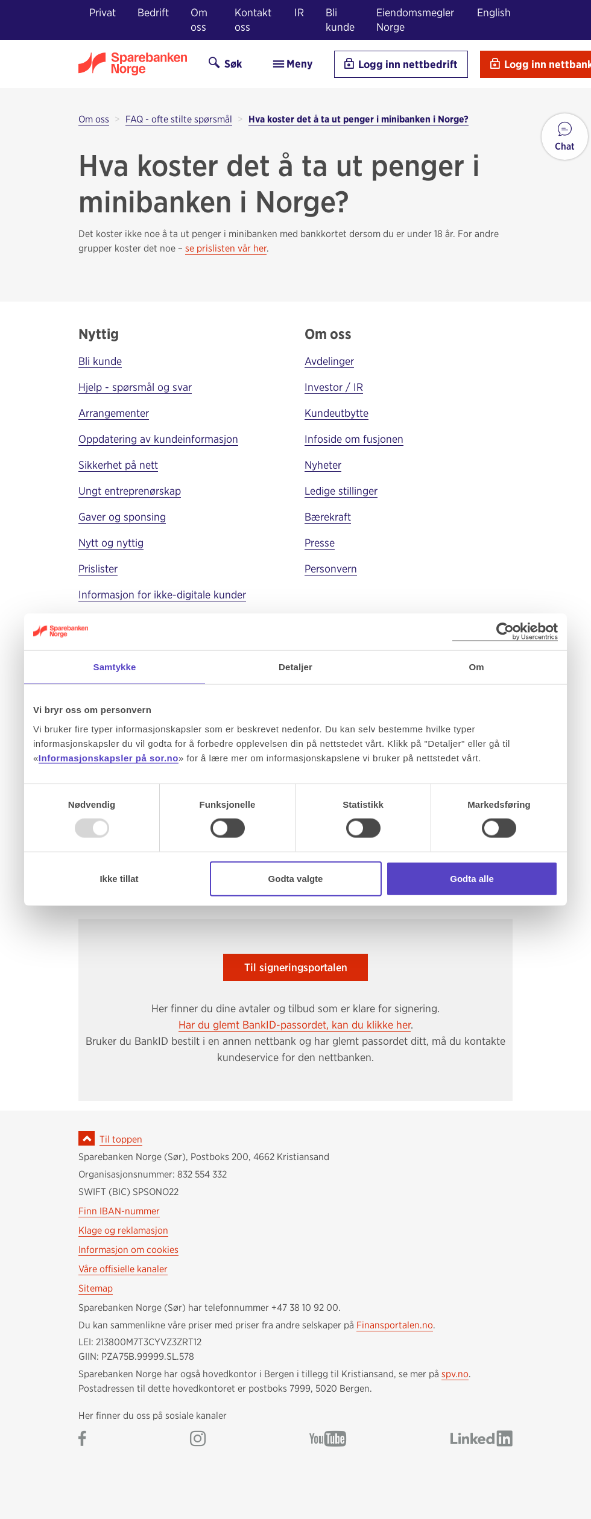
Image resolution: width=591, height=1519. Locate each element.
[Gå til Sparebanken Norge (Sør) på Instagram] (198, 1439)
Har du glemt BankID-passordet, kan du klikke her (295, 1024)
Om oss (199, 19)
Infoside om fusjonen (354, 439)
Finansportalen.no (394, 1325)
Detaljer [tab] (295, 667)
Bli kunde (340, 19)
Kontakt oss (253, 19)
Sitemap (95, 1288)
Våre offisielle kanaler (123, 1269)
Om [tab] (476, 667)
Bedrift (153, 12)
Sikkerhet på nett (118, 464)
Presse (320, 542)
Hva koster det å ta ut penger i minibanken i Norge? (358, 119)
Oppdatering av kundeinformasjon (158, 439)
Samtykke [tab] (114, 667)
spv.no (455, 1374)
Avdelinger (329, 361)
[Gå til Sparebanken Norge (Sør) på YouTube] (328, 1439)
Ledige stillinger (341, 490)
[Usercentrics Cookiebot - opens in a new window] (505, 632)
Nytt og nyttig (111, 542)
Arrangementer (113, 413)
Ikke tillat (119, 878)
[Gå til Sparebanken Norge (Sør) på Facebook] (82, 1439)
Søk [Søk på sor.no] (225, 63)
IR (299, 12)
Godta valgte (295, 878)
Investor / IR (334, 387)
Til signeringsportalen (295, 967)
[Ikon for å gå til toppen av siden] (86, 1138)
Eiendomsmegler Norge (415, 19)
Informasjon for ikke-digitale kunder (162, 594)
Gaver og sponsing (122, 516)
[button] (565, 136)
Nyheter (323, 464)
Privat (102, 12)
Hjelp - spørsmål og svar (135, 387)
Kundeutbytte (336, 413)
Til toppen (121, 1139)
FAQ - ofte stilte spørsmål (178, 119)
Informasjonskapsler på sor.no (109, 757)
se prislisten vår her (226, 248)
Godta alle (472, 878)
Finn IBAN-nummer (119, 1211)
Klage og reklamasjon (123, 1230)
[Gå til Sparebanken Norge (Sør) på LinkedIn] (481, 1439)
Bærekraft (328, 516)
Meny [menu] (292, 63)
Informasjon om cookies (128, 1249)
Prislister (98, 568)
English (494, 12)
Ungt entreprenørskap (129, 490)
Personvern (331, 568)
